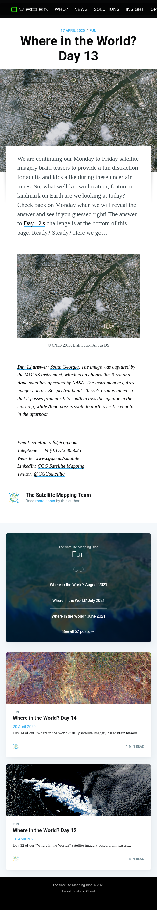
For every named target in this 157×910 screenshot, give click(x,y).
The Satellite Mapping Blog (73, 885)
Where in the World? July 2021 (78, 598)
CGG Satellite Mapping (61, 466)
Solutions (106, 9)
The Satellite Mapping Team (58, 495)
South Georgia (64, 367)
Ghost (90, 891)
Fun (92, 31)
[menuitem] (61, 9)
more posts (45, 501)
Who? (61, 9)
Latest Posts (71, 891)
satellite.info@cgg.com (54, 442)
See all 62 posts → (78, 630)
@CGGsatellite (49, 474)
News (81, 9)
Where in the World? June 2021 (78, 614)
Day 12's (34, 223)
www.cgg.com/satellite (57, 458)
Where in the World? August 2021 (79, 583)
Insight (135, 9)
